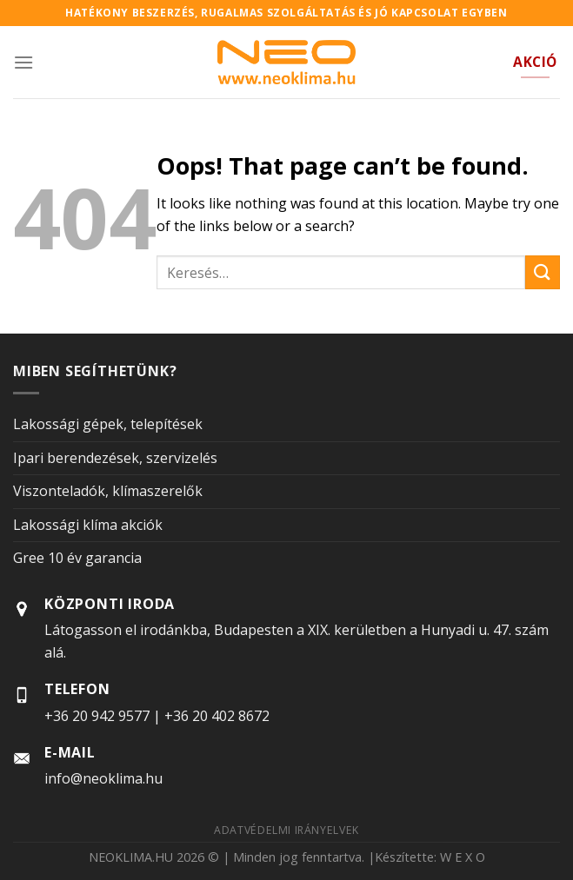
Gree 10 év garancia (77, 557)
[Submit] (542, 272)
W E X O (462, 857)
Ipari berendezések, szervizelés (115, 457)
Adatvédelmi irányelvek (286, 830)
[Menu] (23, 62)
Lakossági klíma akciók (88, 524)
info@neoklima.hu (103, 778)
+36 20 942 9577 (97, 715)
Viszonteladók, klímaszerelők (108, 490)
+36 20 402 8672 (217, 715)
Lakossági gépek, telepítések (108, 423)
